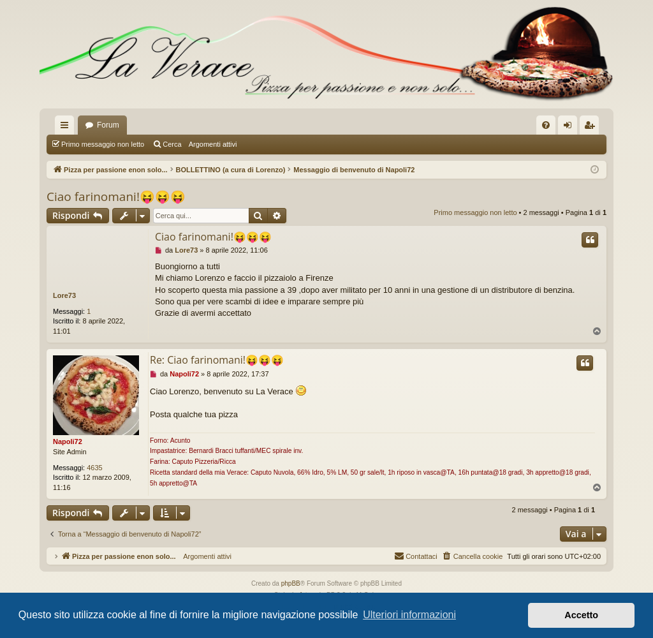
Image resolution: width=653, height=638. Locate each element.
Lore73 (64, 295)
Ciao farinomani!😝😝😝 (116, 196)
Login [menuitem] (570, 128)
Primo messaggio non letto (102, 144)
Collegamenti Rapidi (67, 128)
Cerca (172, 144)
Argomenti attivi (213, 144)
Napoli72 (67, 441)
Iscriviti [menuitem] (592, 128)
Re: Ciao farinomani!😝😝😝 (217, 359)
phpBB (290, 583)
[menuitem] (545, 125)
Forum (108, 125)
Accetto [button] (581, 615)
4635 (94, 467)
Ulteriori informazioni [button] (409, 614)
